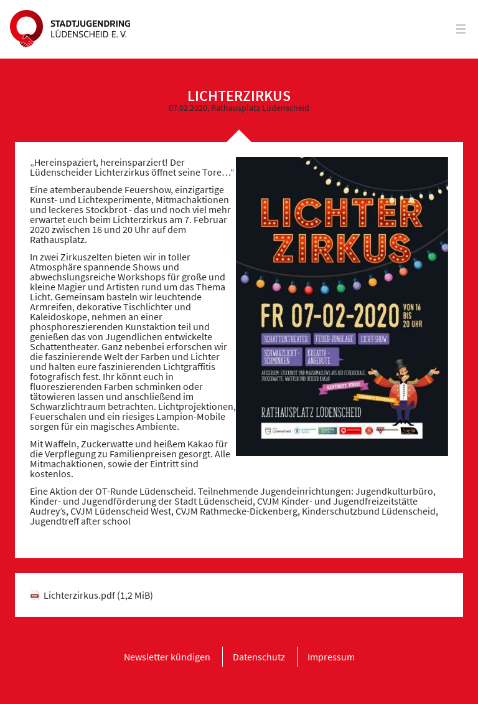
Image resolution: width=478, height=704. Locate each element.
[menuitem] (167, 657)
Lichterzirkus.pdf (98, 595)
